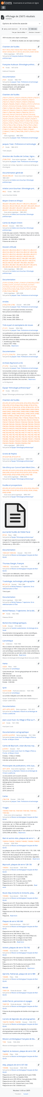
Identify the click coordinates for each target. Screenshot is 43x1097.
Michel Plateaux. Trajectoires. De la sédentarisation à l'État (19, 611)
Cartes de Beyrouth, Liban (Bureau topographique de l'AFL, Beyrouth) (19, 746)
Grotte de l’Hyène (10, 454)
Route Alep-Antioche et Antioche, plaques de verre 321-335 (19, 893)
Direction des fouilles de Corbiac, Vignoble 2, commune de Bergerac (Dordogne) (19, 156)
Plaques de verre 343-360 (13, 921)
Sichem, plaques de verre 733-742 (16, 948)
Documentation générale (13, 173)
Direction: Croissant (34, 32)
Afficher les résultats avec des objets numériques (25, 41)
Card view (23, 29)
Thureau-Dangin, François (13, 563)
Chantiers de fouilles (11, 47)
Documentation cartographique (16, 732)
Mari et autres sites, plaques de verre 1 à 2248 (19, 838)
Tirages (6, 808)
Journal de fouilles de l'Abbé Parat (16, 532)
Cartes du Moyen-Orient (12, 223)
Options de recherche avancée (15, 23)
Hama (5, 663)
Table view (33, 29)
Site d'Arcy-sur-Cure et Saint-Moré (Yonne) (19, 467)
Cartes (5, 796)
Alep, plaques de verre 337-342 (15, 1065)
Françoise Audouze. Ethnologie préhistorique (19, 64)
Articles (6, 302)
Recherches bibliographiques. (15, 623)
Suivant (25, 1094)
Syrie (5, 688)
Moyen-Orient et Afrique (13, 201)
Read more (15, 346)
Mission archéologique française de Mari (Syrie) (19, 1039)
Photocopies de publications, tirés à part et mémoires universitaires (19, 766)
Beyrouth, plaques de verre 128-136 (17, 864)
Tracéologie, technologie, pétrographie (18, 581)
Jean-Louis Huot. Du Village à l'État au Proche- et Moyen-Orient (19, 720)
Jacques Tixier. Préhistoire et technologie (24, 82)
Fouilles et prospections (12, 485)
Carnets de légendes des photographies (19, 1019)
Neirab (5, 987)
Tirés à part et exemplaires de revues (18, 325)
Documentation (9, 77)
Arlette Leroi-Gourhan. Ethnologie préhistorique (19, 188)
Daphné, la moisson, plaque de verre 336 (19, 1051)
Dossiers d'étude (9, 247)
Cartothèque (8, 641)
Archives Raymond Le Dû (13, 363)
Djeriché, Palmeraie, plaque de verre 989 (19, 974)
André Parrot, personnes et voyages (17, 1001)
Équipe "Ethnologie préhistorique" (17, 388)
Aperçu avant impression (10, 29)
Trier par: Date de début (19, 32)
